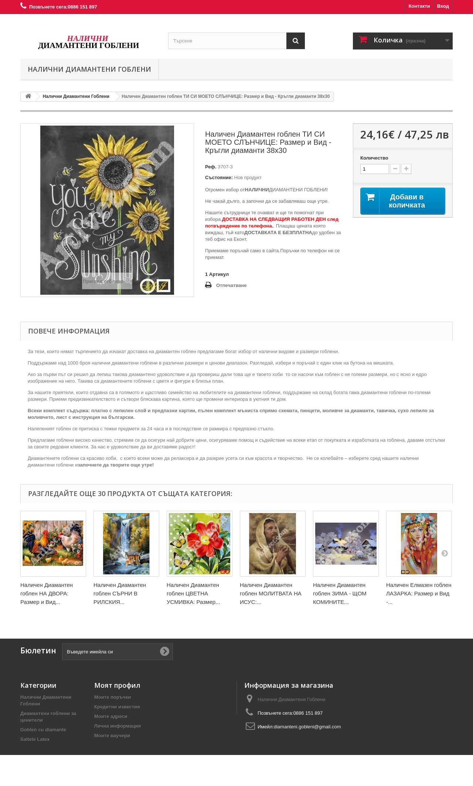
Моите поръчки (112, 697)
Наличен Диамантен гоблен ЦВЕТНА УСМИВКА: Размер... (193, 593)
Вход (443, 6)
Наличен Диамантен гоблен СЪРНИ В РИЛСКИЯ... (119, 593)
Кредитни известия (117, 707)
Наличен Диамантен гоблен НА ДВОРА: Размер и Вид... (46, 593)
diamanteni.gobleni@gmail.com (307, 726)
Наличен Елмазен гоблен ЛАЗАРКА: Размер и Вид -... (418, 593)
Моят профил (117, 685)
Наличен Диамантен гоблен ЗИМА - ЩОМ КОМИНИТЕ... (340, 593)
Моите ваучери (112, 735)
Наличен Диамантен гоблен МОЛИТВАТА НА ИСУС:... (271, 593)
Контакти (419, 6)
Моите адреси (110, 716)
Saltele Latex (35, 739)
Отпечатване (231, 285)
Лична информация (117, 726)
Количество (374, 158)
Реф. (211, 167)
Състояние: (219, 177)
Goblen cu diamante (43, 729)
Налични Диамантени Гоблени (89, 69)
